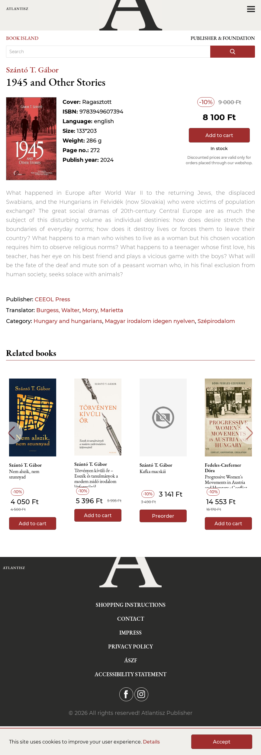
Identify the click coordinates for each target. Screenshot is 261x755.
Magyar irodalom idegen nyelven (150, 321)
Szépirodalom (216, 321)
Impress (130, 632)
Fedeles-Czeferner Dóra (223, 467)
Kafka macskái (153, 472)
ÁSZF (130, 660)
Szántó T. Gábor (32, 69)
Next (249, 433)
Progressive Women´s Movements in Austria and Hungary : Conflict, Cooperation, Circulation (228, 484)
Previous (11, 433)
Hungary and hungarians (68, 321)
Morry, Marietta (102, 310)
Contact (130, 618)
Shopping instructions (131, 604)
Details (151, 742)
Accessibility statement (130, 674)
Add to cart (219, 135)
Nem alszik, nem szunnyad (24, 474)
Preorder (163, 516)
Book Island (22, 38)
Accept (221, 742)
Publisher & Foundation (223, 38)
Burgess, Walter (57, 310)
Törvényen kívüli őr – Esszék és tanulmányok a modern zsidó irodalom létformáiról (96, 478)
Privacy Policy (130, 646)
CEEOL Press (52, 299)
